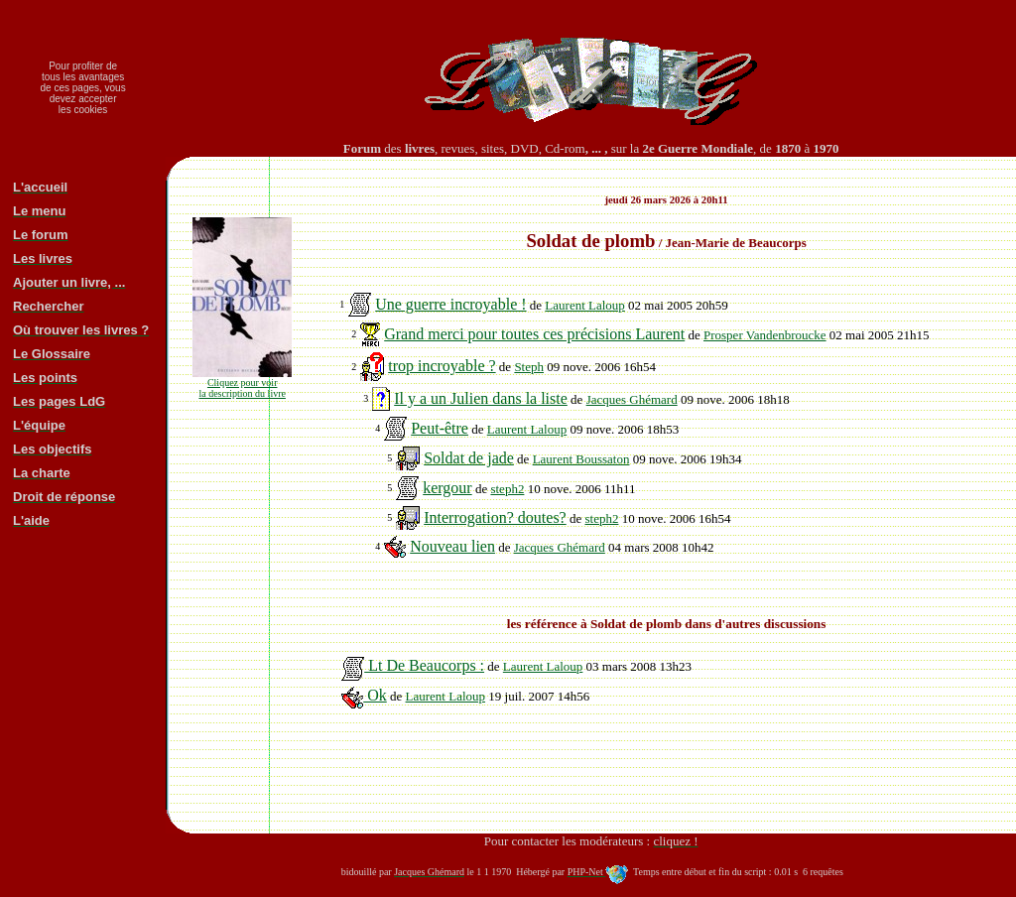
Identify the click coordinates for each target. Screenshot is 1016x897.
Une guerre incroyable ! (450, 304)
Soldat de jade (469, 457)
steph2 (507, 488)
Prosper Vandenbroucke (764, 334)
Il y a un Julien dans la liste (481, 398)
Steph (529, 366)
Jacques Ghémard (632, 399)
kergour (447, 487)
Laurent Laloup (585, 305)
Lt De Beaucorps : (412, 665)
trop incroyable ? (441, 365)
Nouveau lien (452, 546)
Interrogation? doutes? (495, 517)
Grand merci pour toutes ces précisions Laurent (534, 333)
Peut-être (439, 428)
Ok (364, 695)
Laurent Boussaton (581, 458)
